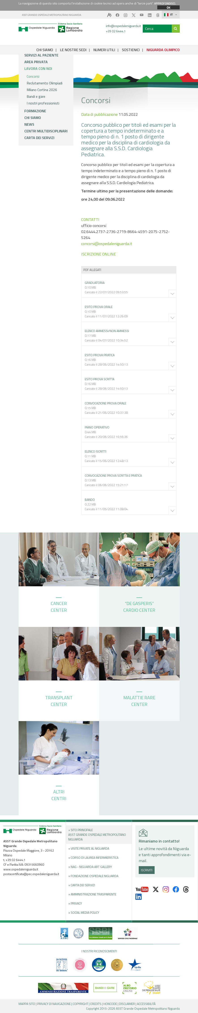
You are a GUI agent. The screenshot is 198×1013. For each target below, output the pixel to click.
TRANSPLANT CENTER (58, 700)
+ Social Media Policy (83, 912)
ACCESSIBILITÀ (146, 1003)
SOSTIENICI (131, 49)
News (29, 124)
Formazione (35, 111)
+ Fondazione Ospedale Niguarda (93, 876)
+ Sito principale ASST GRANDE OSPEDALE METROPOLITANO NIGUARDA (97, 835)
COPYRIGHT (80, 1003)
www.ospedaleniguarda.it (20, 869)
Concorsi (33, 76)
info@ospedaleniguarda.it (123, 25)
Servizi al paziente (41, 55)
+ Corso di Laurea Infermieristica (93, 857)
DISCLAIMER (127, 1003)
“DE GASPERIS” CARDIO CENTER (139, 605)
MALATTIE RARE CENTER (139, 700)
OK (168, 7)
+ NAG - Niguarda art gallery (90, 866)
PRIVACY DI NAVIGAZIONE (54, 1003)
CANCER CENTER (59, 605)
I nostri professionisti (43, 103)
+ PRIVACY (75, 903)
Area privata (36, 61)
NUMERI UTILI (104, 49)
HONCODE (110, 1003)
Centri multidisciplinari (46, 131)
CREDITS (95, 1003)
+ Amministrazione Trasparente (92, 894)
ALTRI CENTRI (58, 794)
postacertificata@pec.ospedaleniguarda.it (31, 874)
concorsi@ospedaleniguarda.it (106, 244)
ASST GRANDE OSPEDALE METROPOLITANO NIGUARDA (51, 15)
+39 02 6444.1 (116, 31)
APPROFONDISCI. (165, 3)
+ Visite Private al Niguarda (88, 848)
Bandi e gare (36, 96)
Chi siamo (32, 117)
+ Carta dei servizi (81, 885)
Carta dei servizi (39, 137)
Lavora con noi (38, 68)
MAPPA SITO (27, 1003)
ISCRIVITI (146, 870)
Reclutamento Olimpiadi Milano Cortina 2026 (44, 86)
